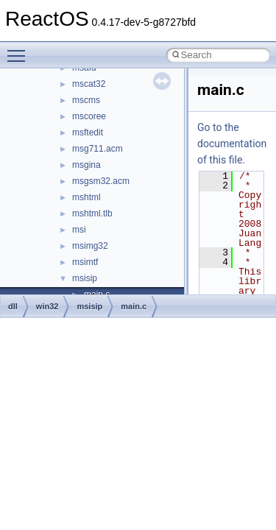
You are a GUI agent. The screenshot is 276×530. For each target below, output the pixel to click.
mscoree (89, 116)
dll (13, 306)
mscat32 (88, 84)
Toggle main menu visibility (19, 49)
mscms (86, 100)
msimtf (85, 262)
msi (79, 230)
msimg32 (90, 246)
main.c (133, 306)
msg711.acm (97, 149)
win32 (47, 306)
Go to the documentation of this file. (231, 143)
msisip (84, 278)
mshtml (86, 197)
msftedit (87, 132)
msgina (86, 165)
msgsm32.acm (101, 181)
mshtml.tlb (92, 213)
